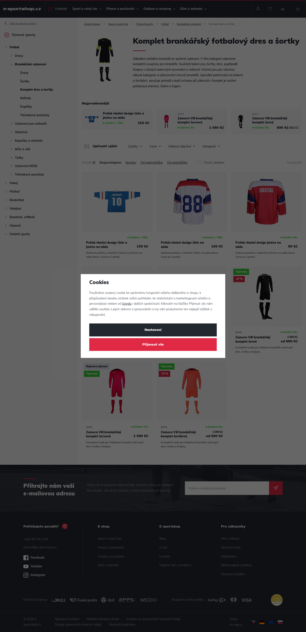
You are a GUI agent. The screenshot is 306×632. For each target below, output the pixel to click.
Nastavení (153, 330)
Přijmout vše (153, 344)
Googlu (127, 304)
